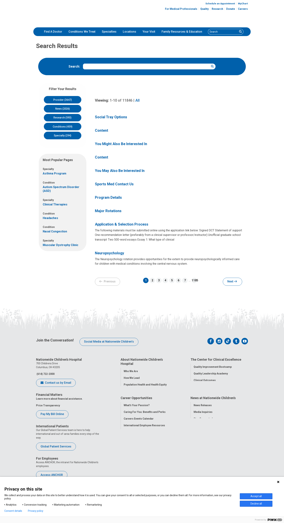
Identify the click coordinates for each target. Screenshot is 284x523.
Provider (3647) (62, 99)
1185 (194, 280)
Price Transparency (48, 405)
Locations (129, 31)
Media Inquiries (203, 422)
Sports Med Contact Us (114, 184)
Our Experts (201, 442)
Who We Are (131, 370)
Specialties (109, 31)
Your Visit (149, 31)
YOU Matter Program (136, 442)
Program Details (108, 197)
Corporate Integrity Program (141, 390)
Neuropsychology (109, 253)
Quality (204, 9)
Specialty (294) (62, 135)
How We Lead (132, 377)
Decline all (256, 503)
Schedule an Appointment (220, 3)
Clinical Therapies (55, 204)
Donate (230, 9)
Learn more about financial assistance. (59, 398)
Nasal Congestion (55, 231)
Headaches (50, 218)
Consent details (13, 510)
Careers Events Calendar (139, 429)
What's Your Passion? (137, 415)
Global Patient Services (56, 446)
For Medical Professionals (181, 9)
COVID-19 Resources (136, 455)
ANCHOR (129, 449)
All (137, 100)
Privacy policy (35, 510)
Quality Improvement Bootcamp (213, 366)
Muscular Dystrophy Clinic (60, 245)
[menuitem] (53, 32)
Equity (197, 393)
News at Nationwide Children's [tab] (213, 409)
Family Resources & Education (182, 31)
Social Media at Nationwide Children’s (109, 341)
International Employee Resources (144, 435)
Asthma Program (54, 173)
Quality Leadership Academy (211, 373)
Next (232, 282)
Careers (243, 9)
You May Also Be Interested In (120, 170)
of (121, 100)
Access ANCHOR (52, 475)
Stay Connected (203, 429)
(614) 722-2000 (45, 373)
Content (101, 130)
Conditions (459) (62, 126)
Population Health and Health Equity (145, 383)
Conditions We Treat (81, 31)
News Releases (203, 415)
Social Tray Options (111, 117)
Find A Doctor (53, 31)
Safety (197, 386)
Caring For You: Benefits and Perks (145, 422)
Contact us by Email (56, 383)
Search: (74, 66)
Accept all (256, 496)
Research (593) (62, 117)
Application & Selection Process (121, 224)
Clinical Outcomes (205, 379)
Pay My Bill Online (52, 414)
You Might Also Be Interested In (121, 144)
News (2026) (62, 108)
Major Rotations (108, 211)
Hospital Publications (207, 435)
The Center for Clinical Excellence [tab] (216, 359)
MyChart (243, 3)
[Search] (223, 32)
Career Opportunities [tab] (136, 409)
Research (217, 9)
